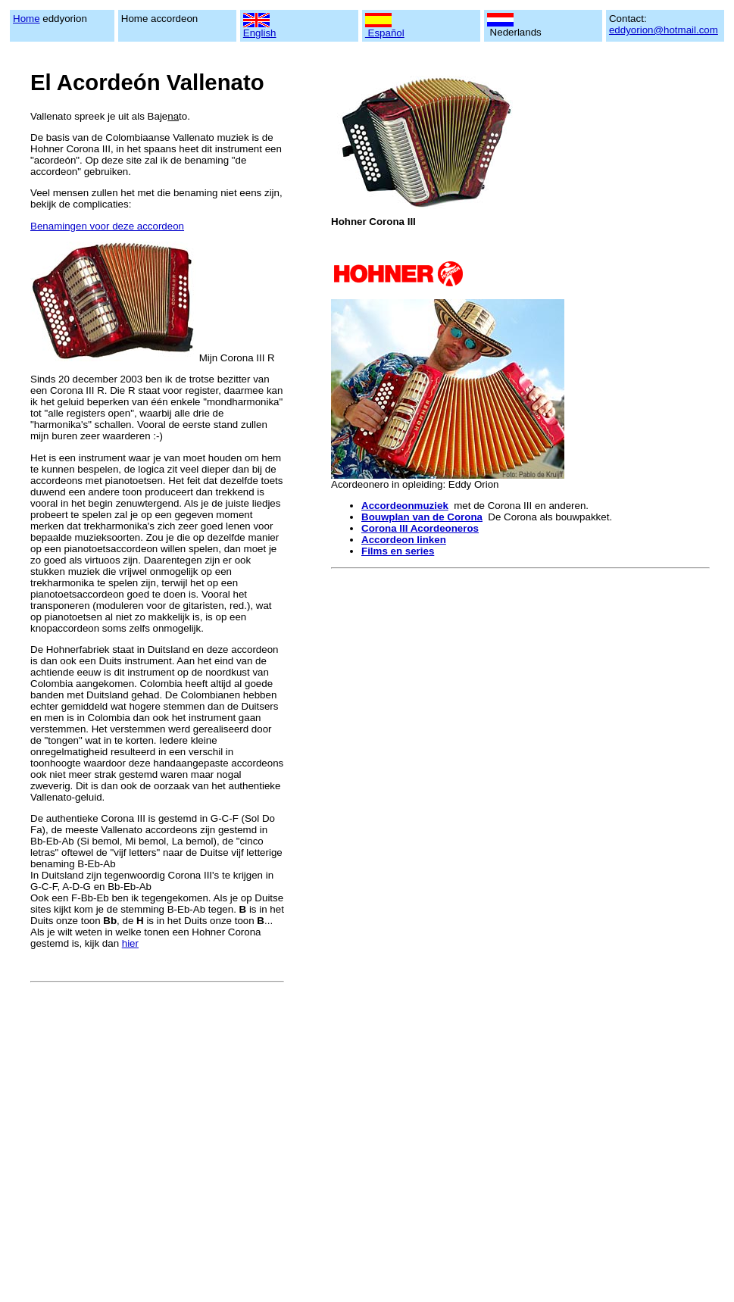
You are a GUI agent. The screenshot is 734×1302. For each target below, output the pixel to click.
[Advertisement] (142, 1130)
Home (26, 18)
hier (130, 943)
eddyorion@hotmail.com (663, 30)
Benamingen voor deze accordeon (107, 226)
